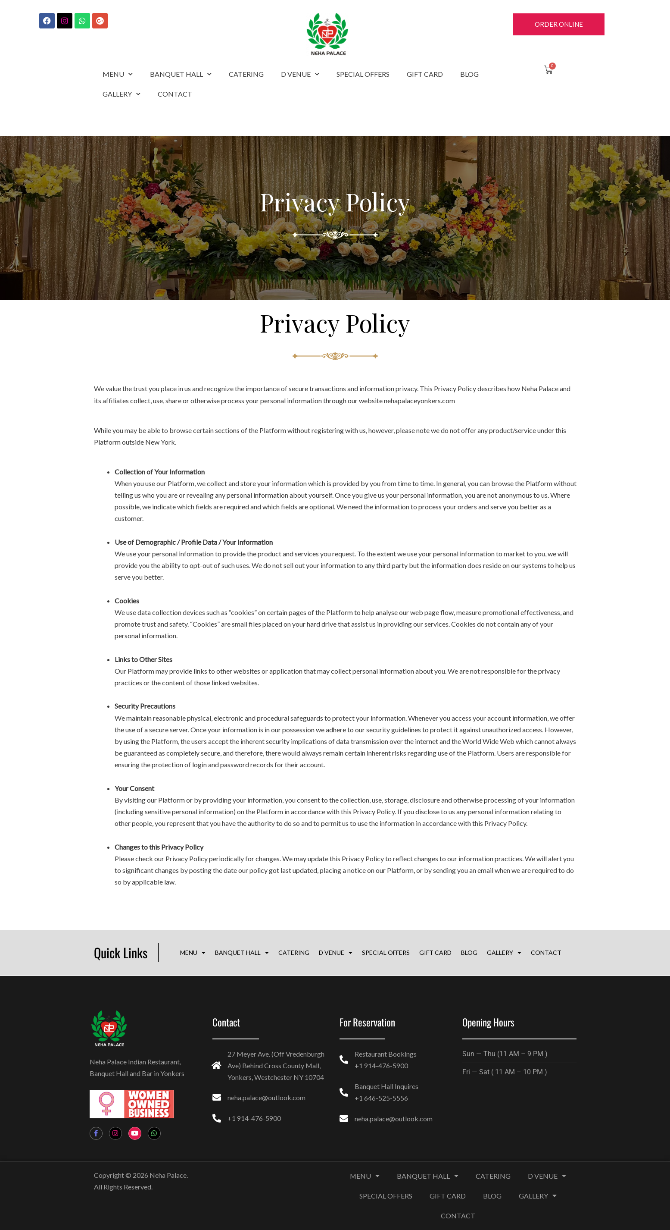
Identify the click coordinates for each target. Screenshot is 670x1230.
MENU (118, 74)
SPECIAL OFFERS (363, 74)
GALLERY (121, 93)
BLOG (469, 74)
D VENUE (300, 74)
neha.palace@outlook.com (266, 1097)
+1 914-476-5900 (254, 1118)
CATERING (246, 74)
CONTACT (175, 94)
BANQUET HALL (181, 74)
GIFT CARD (425, 74)
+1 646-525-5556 (381, 1097)
